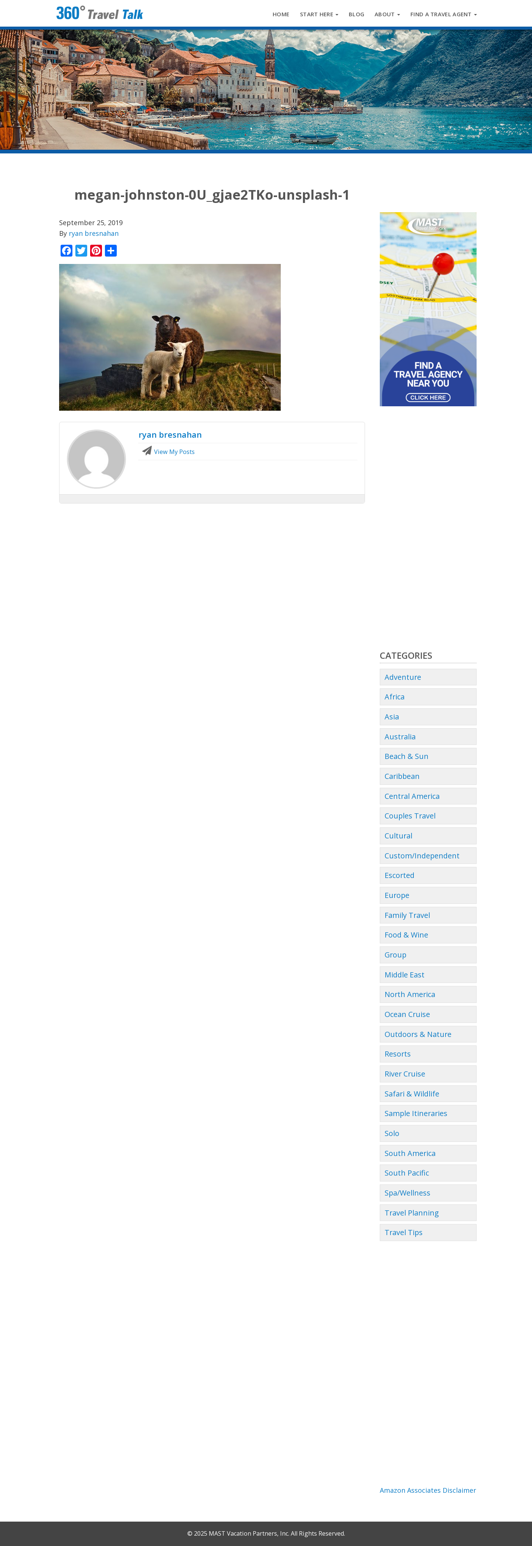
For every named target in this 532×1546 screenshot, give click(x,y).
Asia (392, 717)
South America (410, 1153)
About (387, 14)
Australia (400, 737)
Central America (412, 796)
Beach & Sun (407, 756)
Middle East (404, 975)
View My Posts (168, 452)
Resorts (398, 1054)
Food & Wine (406, 935)
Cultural (398, 836)
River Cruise (405, 1074)
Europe (397, 895)
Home (281, 14)
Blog (356, 14)
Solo (392, 1133)
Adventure (403, 677)
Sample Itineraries (416, 1113)
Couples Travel (410, 816)
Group (395, 955)
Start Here (319, 14)
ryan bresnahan (94, 233)
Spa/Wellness (407, 1193)
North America (410, 994)
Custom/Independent (422, 856)
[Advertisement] (428, 528)
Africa (395, 697)
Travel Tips (404, 1232)
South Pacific (407, 1173)
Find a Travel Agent (443, 14)
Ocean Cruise (407, 1014)
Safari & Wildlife (412, 1094)
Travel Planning (412, 1213)
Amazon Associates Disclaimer (428, 1490)
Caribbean (402, 776)
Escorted (400, 875)
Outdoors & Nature (418, 1034)
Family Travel (407, 915)
